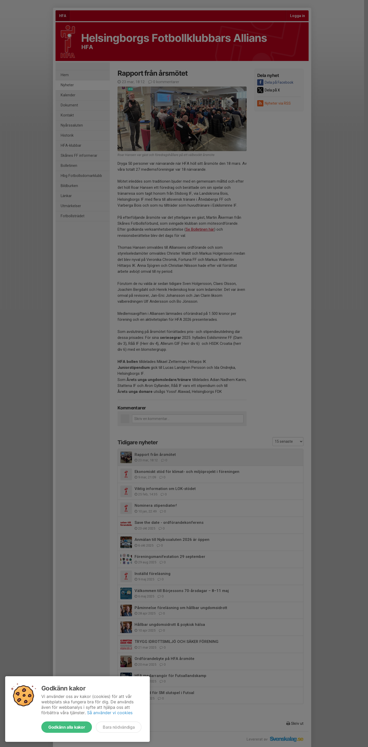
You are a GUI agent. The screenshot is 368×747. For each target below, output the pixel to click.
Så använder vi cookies (109, 712)
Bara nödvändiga (119, 727)
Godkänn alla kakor (66, 727)
